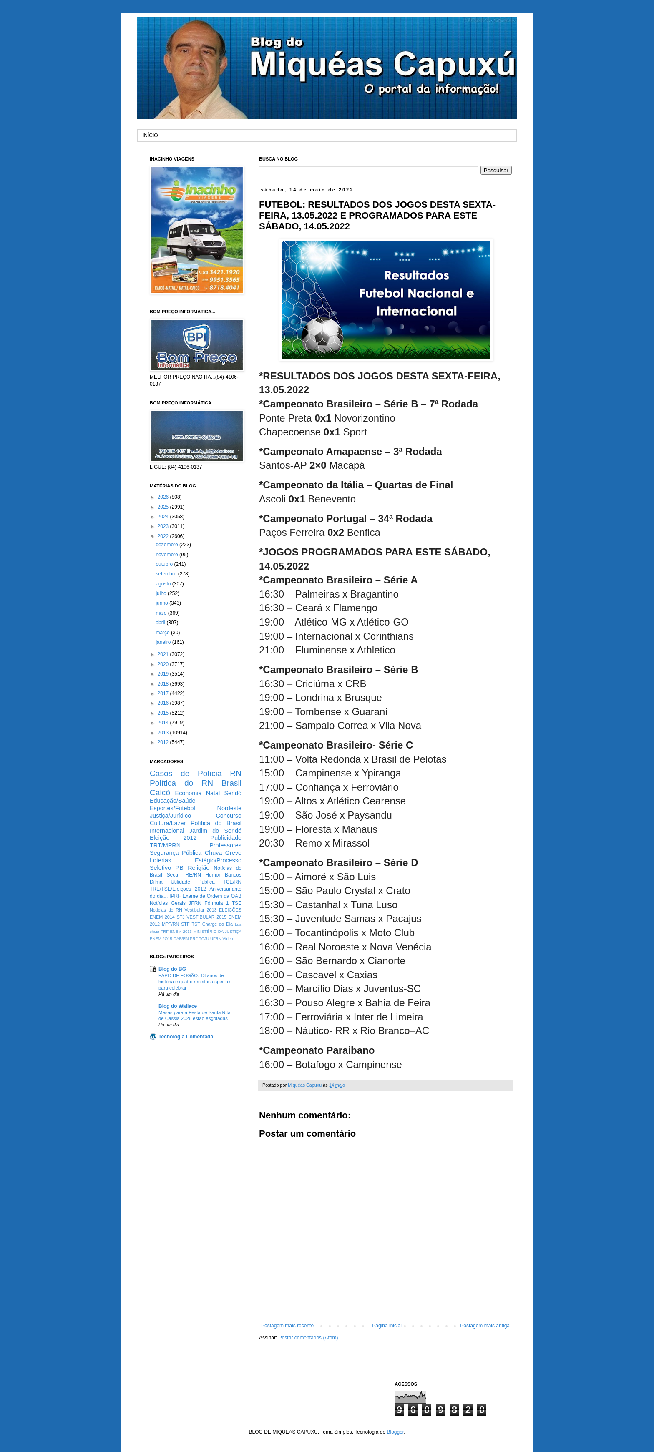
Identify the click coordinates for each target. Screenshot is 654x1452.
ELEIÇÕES (230, 909)
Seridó (232, 793)
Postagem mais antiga (485, 1326)
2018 (164, 684)
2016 (164, 703)
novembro (167, 555)
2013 (164, 733)
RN (235, 773)
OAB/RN (181, 938)
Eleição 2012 (173, 837)
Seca (172, 875)
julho (162, 593)
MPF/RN (170, 924)
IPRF (175, 896)
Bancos (233, 875)
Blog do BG (172, 969)
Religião (198, 867)
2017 (164, 693)
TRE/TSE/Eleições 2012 (178, 889)
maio (162, 613)
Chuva (213, 852)
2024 (164, 517)
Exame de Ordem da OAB (211, 896)
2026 (164, 497)
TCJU (204, 938)
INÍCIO (150, 135)
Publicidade (226, 837)
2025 (164, 507)
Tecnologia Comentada (185, 1037)
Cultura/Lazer (168, 823)
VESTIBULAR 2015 (206, 916)
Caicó (160, 792)
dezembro (167, 545)
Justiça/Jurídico (170, 815)
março (163, 633)
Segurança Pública (175, 852)
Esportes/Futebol (172, 808)
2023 (164, 526)
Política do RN (181, 783)
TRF (165, 931)
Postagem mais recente (287, 1326)
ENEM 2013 (181, 931)
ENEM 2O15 (161, 938)
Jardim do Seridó (215, 830)
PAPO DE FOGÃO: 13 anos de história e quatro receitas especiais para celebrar (194, 981)
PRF (194, 938)
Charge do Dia (217, 924)
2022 (164, 536)
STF (185, 924)
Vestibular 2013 (200, 909)
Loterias (160, 860)
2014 (164, 723)
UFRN (215, 938)
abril (161, 623)
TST (195, 924)
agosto (164, 584)
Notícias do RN (166, 909)
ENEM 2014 (162, 916)
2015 (164, 713)
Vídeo (227, 938)
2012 (164, 742)
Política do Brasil (216, 823)
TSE (236, 903)
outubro (165, 564)
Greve (233, 852)
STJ (180, 916)
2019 (164, 674)
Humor (212, 875)
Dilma (156, 882)
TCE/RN (232, 882)
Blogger (395, 1432)
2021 (164, 654)
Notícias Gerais (168, 903)
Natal (213, 793)
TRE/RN (191, 875)
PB (180, 867)
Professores (225, 845)
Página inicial (387, 1326)
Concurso (228, 815)
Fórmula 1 (216, 903)
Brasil (231, 783)
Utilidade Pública (193, 882)
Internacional (167, 830)
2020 (164, 664)
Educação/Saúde (173, 800)
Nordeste (229, 808)
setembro (167, 574)
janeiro (164, 642)
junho (162, 603)
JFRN (195, 903)
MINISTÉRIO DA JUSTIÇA (217, 931)
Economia (188, 793)
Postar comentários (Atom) (308, 1338)
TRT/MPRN (165, 845)
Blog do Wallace (177, 1006)
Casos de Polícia (186, 773)
